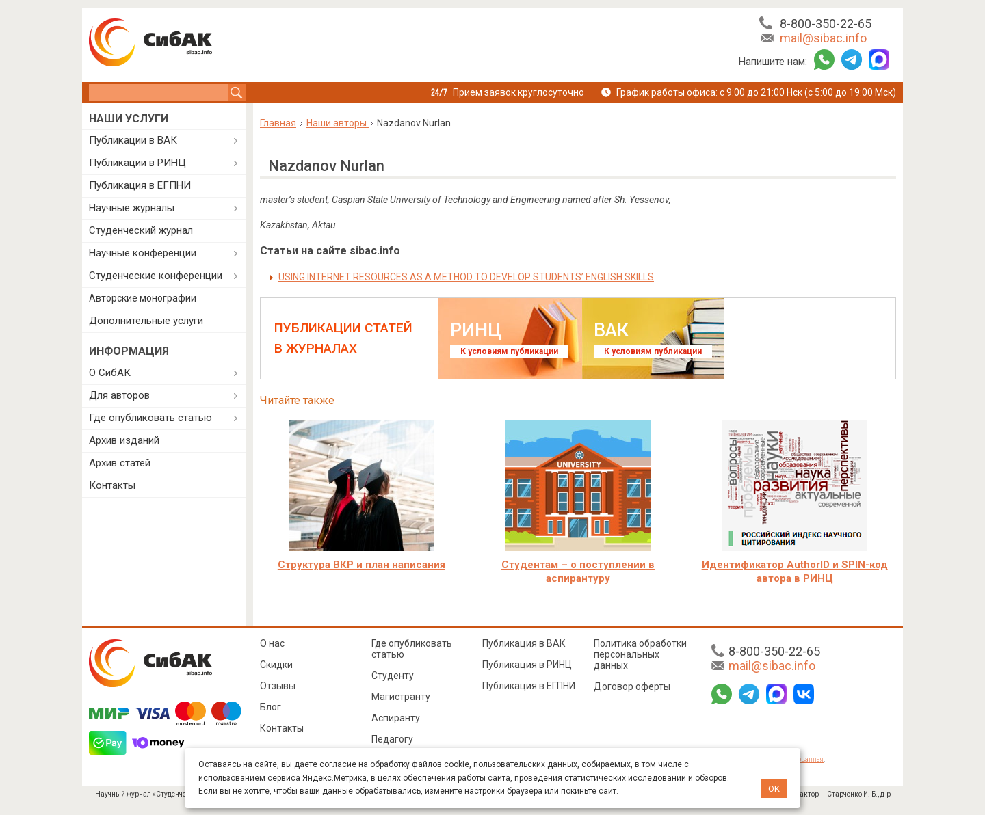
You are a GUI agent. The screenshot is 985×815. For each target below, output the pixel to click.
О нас (272, 643)
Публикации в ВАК (133, 140)
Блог (270, 707)
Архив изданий (124, 440)
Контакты (112, 485)
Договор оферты (632, 686)
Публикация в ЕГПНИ (140, 185)
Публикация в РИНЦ (527, 664)
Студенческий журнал (141, 230)
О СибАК (110, 372)
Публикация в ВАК (524, 643)
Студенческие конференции (155, 275)
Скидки (276, 664)
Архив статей (119, 463)
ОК (774, 789)
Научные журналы (131, 208)
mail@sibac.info (823, 38)
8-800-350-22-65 (825, 23)
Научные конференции (142, 253)
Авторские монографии (142, 298)
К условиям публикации (509, 351)
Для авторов (119, 395)
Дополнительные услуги (146, 321)
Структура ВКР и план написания (361, 565)
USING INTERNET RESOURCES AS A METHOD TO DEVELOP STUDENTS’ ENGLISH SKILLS (466, 276)
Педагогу (392, 739)
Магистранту (400, 696)
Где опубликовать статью (150, 418)
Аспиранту (395, 717)
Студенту (392, 675)
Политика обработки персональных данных (640, 654)
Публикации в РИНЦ (137, 163)
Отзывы (278, 685)
